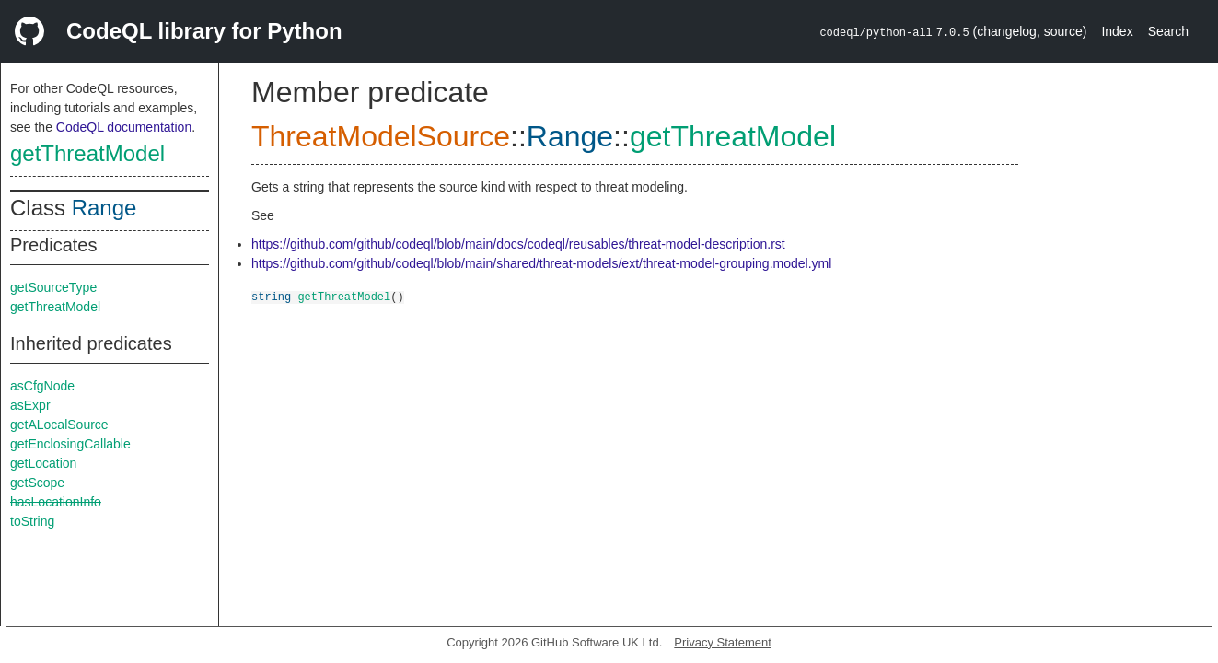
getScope (37, 482)
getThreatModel (87, 153)
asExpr (30, 405)
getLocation (43, 463)
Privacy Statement (722, 642)
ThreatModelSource (380, 136)
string (271, 296)
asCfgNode (42, 385)
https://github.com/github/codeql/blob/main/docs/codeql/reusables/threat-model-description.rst (518, 244)
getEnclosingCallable (70, 443)
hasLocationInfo (55, 501)
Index (1116, 31)
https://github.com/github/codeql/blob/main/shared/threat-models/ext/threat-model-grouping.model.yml (541, 263)
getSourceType (53, 287)
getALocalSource (59, 424)
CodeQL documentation (123, 127)
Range (104, 207)
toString (32, 521)
